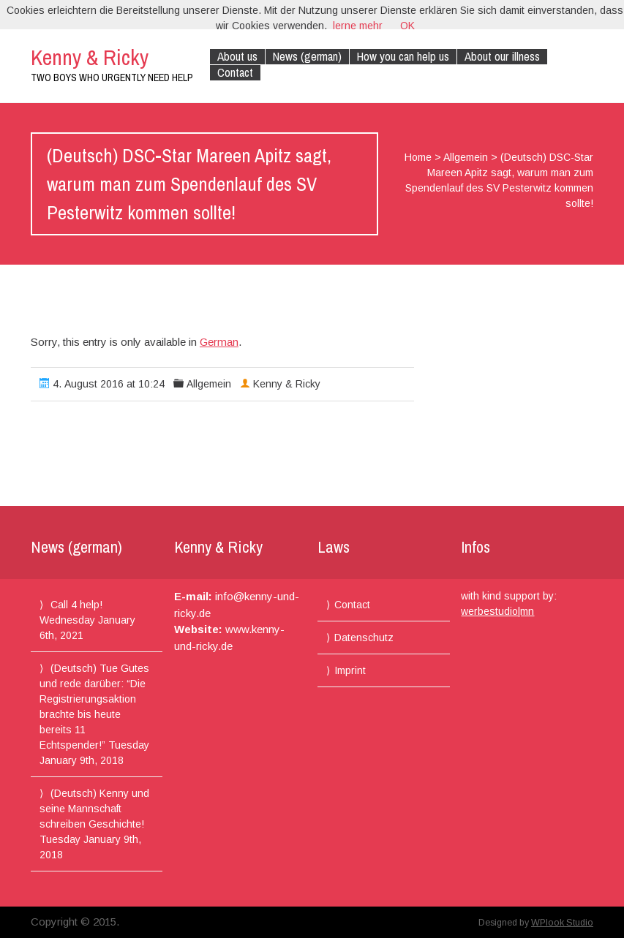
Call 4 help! (76, 604)
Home (418, 157)
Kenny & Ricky (90, 57)
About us (237, 56)
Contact (235, 72)
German (219, 342)
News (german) (307, 56)
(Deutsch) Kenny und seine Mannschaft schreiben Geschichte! (94, 808)
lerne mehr (358, 25)
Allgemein (465, 157)
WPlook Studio (562, 923)
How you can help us (403, 56)
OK (407, 25)
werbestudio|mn (497, 611)
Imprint (350, 670)
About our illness (502, 56)
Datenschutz (364, 637)
